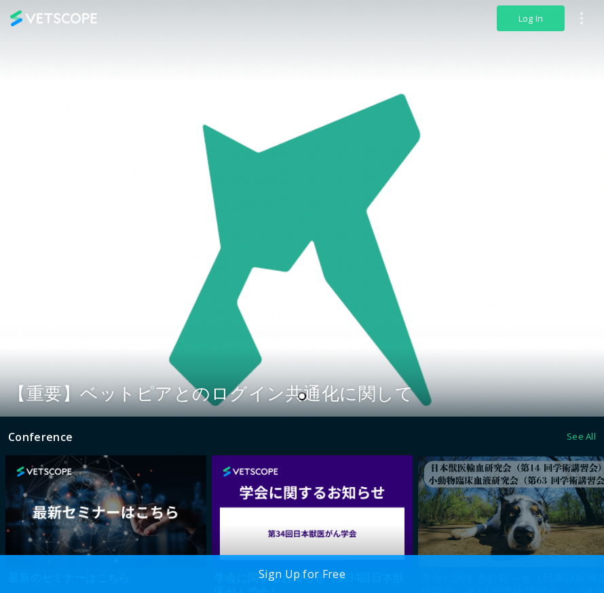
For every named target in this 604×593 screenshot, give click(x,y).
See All (581, 436)
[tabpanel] (302, 208)
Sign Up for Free (302, 574)
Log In (531, 18)
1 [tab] (305, 397)
